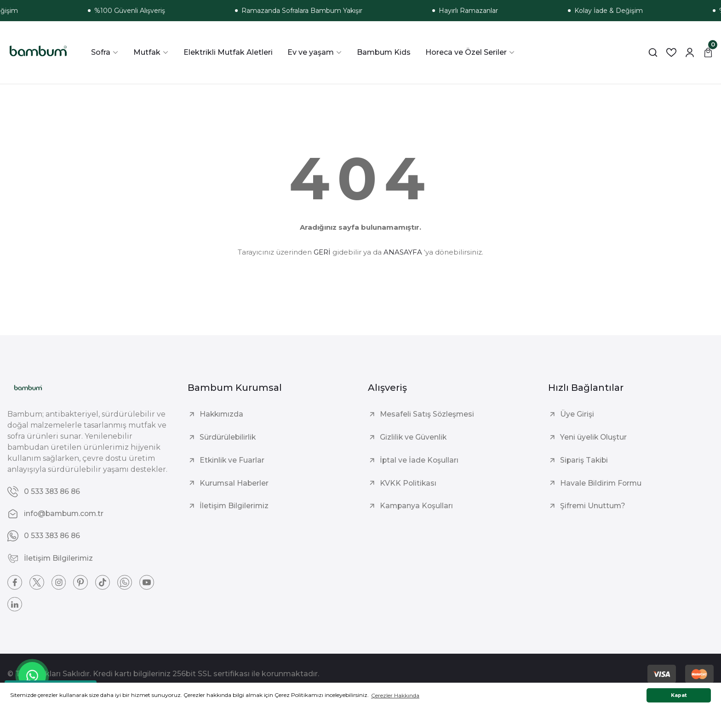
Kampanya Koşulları (417, 506)
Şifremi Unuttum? (593, 506)
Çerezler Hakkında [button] (395, 695)
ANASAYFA (402, 252)
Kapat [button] (679, 695)
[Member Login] (689, 52)
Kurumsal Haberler (234, 483)
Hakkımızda (222, 414)
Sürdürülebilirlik (228, 437)
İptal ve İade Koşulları (419, 460)
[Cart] (708, 52)
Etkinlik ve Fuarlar (232, 460)
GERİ (322, 252)
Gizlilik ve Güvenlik (413, 437)
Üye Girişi (577, 414)
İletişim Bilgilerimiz (234, 506)
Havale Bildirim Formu (601, 483)
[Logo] (38, 52)
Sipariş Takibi (584, 460)
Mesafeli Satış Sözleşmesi (427, 414)
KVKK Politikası (408, 483)
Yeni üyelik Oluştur (594, 437)
